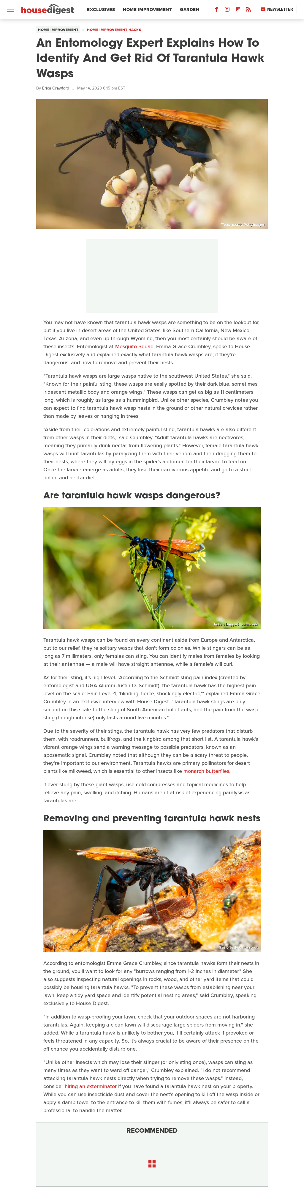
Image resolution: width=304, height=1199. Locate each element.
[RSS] (248, 10)
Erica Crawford (55, 88)
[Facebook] (216, 10)
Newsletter (277, 9)
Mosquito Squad (134, 346)
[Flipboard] (237, 10)
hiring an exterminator (91, 1086)
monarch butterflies (206, 771)
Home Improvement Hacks (114, 29)
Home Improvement (147, 9)
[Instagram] (227, 10)
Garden (189, 9)
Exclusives (101, 9)
